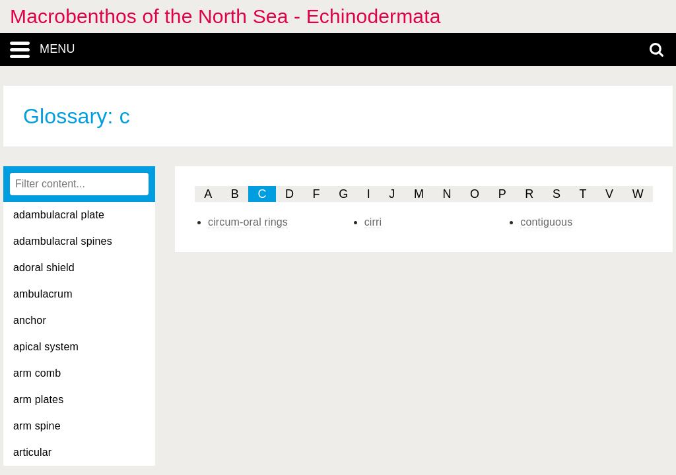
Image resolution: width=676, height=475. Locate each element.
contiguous (546, 222)
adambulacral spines (62, 241)
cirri (373, 222)
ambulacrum (43, 294)
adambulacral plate (58, 214)
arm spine (37, 425)
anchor (29, 320)
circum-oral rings (248, 222)
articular (32, 452)
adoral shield (44, 267)
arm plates (38, 399)
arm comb (37, 373)
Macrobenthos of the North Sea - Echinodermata (225, 16)
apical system (46, 346)
